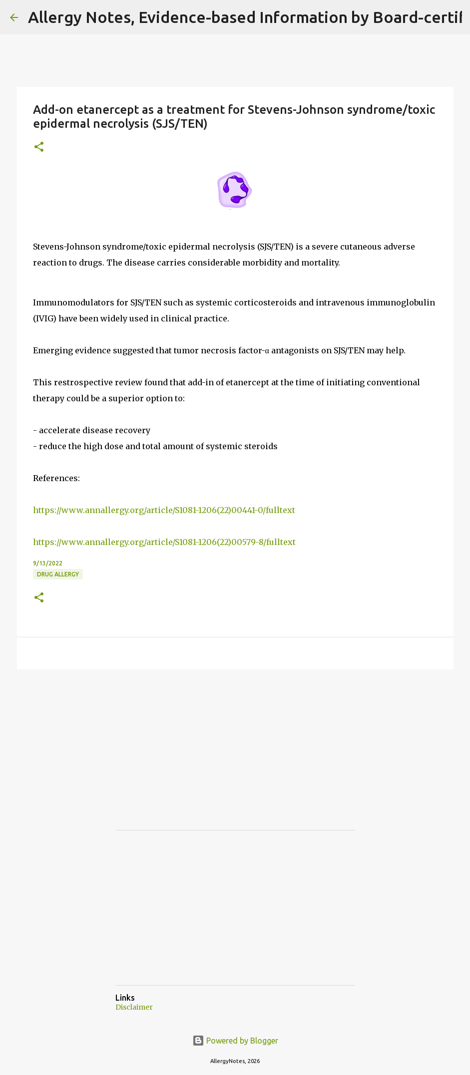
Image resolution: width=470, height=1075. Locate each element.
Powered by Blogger (235, 1040)
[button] (39, 147)
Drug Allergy (58, 574)
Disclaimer (134, 1007)
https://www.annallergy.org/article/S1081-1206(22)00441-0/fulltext (164, 510)
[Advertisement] (190, 758)
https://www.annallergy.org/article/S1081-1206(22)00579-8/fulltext (164, 542)
